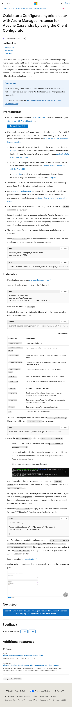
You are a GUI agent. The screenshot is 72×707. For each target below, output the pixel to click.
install (53, 132)
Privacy (53, 696)
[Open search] (61, 3)
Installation (9, 50)
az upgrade (51, 177)
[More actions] (67, 8)
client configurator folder (39, 280)
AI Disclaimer (9, 696)
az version (18, 174)
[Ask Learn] (62, 8)
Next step (8, 54)
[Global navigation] (2, 3)
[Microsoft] (36, 3)
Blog (34, 696)
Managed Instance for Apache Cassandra (31, 8)
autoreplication (28, 559)
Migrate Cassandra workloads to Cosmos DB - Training (23, 655)
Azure (11, 8)
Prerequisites (9, 47)
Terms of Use (32, 700)
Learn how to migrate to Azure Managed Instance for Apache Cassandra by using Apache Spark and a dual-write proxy (36, 612)
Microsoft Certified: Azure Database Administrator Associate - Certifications (31, 665)
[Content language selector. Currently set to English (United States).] (15, 691)
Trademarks (44, 700)
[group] (38, 267)
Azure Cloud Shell (38, 117)
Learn (5, 8)
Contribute (44, 696)
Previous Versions (23, 696)
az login (13, 150)
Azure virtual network (22, 191)
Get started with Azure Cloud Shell (21, 121)
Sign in (67, 3)
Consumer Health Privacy (14, 700)
